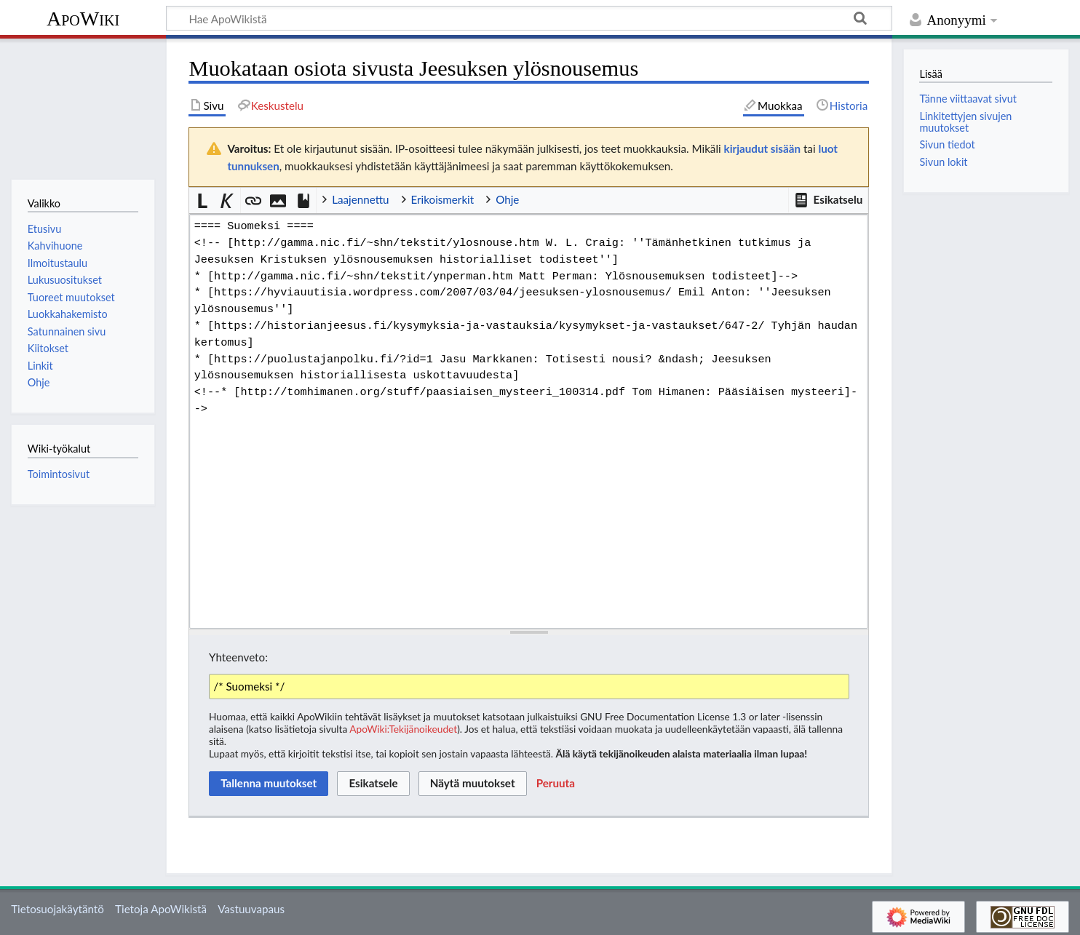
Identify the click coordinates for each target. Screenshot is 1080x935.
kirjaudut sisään (762, 148)
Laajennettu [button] (360, 199)
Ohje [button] (507, 199)
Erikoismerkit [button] (443, 199)
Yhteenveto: (238, 657)
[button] (828, 200)
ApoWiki (83, 18)
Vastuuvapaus (251, 908)
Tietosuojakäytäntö (57, 908)
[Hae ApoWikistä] (529, 18)
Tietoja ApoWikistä (161, 908)
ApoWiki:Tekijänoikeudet (403, 729)
